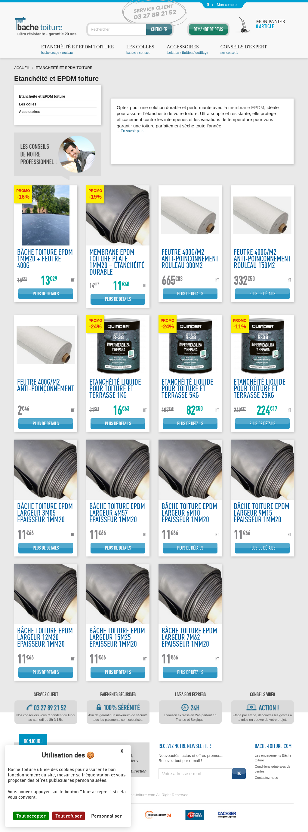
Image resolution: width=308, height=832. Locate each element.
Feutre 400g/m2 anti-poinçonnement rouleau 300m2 (190, 258)
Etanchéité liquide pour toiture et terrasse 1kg (115, 388)
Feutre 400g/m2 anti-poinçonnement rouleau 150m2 (262, 258)
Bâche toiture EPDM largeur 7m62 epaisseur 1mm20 (189, 637)
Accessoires (29, 112)
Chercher (159, 29)
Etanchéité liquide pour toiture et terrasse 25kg (259, 388)
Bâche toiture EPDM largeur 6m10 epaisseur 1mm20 (189, 512)
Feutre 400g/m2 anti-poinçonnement (45, 385)
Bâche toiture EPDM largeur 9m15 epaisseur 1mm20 (261, 512)
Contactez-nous (266, 777)
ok (239, 773)
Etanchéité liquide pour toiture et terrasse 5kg (187, 388)
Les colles (27, 104)
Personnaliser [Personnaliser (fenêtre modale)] (106, 816)
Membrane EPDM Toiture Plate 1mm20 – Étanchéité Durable (116, 261)
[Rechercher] (130, 29)
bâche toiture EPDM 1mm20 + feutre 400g (45, 258)
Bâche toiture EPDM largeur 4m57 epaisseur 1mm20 (117, 512)
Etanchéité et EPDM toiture (42, 96)
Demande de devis (208, 29)
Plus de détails (46, 294)
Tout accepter (31, 816)
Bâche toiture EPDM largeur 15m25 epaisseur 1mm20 (117, 637)
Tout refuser (68, 816)
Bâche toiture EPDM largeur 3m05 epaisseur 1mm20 (45, 512)
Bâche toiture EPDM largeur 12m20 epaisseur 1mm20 (45, 637)
